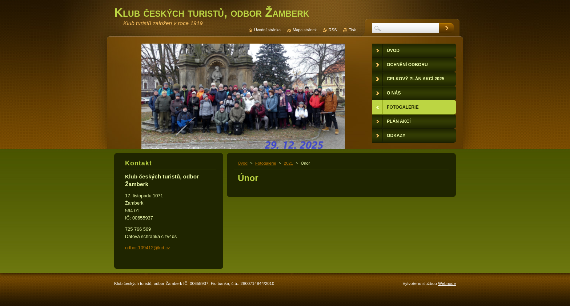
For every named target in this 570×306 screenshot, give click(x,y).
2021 (288, 163)
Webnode (447, 283)
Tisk (352, 30)
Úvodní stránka (267, 30)
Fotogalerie (265, 163)
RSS (333, 30)
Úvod (243, 163)
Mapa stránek (305, 30)
